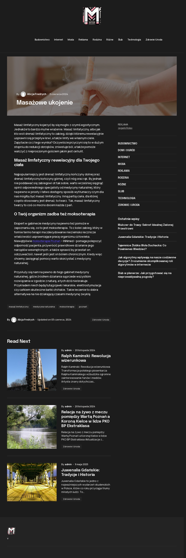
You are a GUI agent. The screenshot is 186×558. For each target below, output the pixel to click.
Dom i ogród (126, 150)
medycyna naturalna (44, 306)
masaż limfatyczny (18, 306)
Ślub (121, 191)
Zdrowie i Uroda (100, 319)
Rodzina (123, 178)
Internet (124, 157)
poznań (83, 306)
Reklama (124, 171)
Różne (122, 184)
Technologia (126, 198)
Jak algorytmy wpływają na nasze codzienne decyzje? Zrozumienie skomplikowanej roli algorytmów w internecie (147, 261)
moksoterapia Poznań (47, 241)
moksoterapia (67, 306)
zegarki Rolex (125, 128)
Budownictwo (127, 143)
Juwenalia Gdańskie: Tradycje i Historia (143, 237)
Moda (121, 164)
